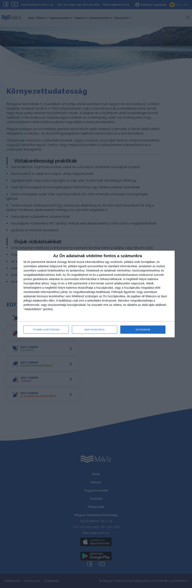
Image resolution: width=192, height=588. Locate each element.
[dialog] (96, 294)
